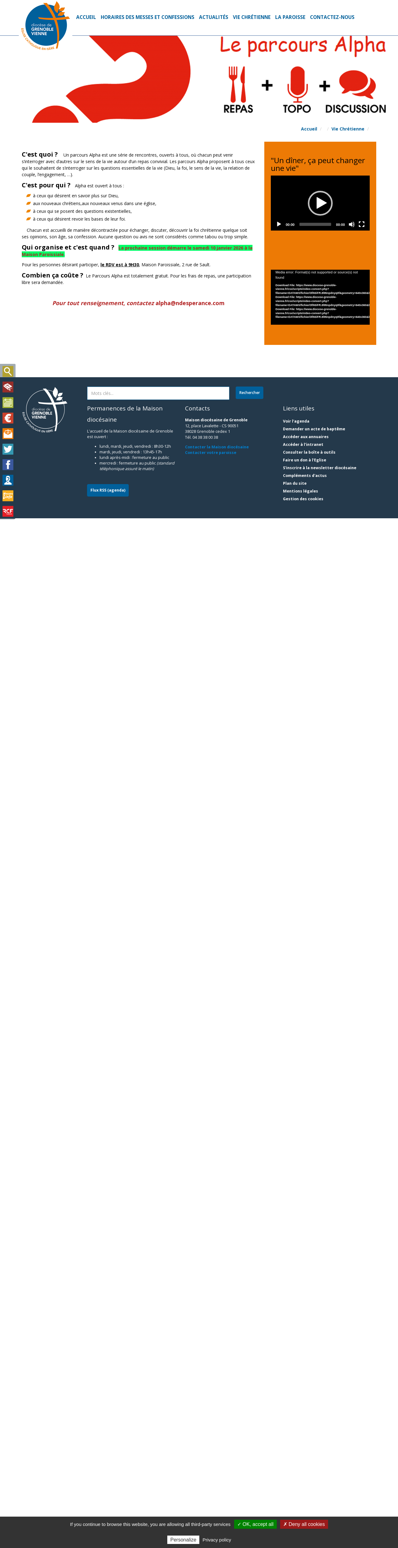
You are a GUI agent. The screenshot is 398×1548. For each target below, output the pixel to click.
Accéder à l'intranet (303, 1474)
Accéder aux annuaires (306, 1466)
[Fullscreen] (362, 169)
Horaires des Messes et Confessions (147, 17)
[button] (283, 188)
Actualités (213, 17)
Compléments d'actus (305, 1505)
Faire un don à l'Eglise (304, 1489)
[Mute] (352, 169)
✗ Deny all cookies (304, 1524)
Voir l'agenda (296, 1451)
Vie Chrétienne (252, 17)
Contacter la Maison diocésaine (217, 1476)
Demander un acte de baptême (314, 1458)
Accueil (86, 17)
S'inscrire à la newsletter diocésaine (319, 1497)
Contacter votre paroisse (210, 1482)
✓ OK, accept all (255, 1524)
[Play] (279, 169)
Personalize (183, 1539)
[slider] (315, 169)
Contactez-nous (332, 17)
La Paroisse (290, 17)
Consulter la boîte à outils (309, 1482)
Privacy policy (217, 1539)
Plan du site (295, 1513)
